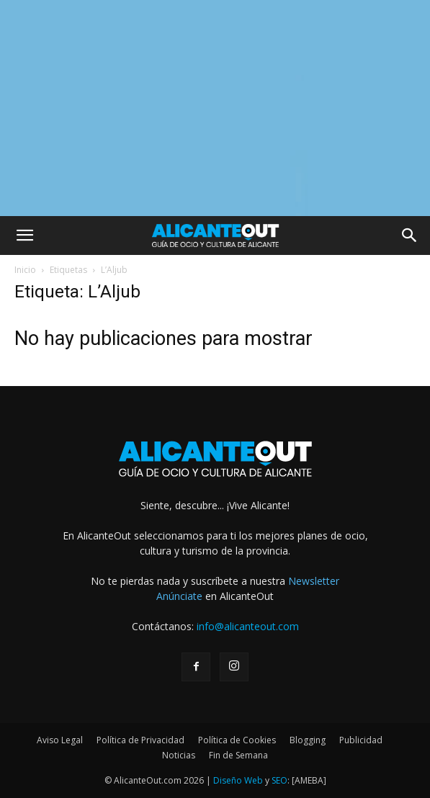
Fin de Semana (238, 755)
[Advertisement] (215, 108)
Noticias (178, 755)
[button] (24, 235)
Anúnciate (179, 596)
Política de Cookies (237, 740)
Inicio (25, 270)
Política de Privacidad (140, 740)
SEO (279, 780)
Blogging (308, 740)
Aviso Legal (60, 740)
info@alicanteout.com (248, 626)
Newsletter (313, 581)
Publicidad (360, 740)
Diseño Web (238, 780)
